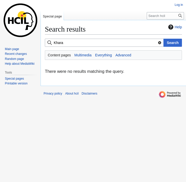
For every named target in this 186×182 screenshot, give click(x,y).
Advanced (123, 55)
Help (174, 27)
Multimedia (83, 55)
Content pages (59, 55)
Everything (103, 55)
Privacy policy (53, 93)
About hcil (72, 93)
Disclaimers (89, 93)
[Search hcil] (165, 15)
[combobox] (104, 43)
